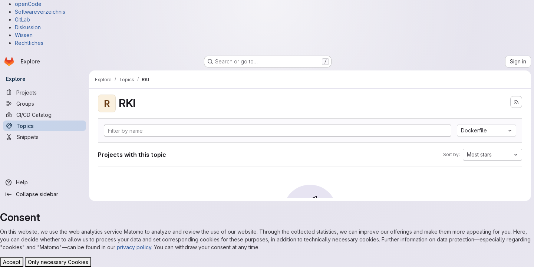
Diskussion (28, 27)
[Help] (44, 182)
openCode (28, 4)
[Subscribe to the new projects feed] (516, 102)
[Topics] (44, 126)
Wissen (24, 35)
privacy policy (134, 247)
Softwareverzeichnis (40, 12)
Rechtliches (29, 43)
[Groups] (44, 103)
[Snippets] (44, 137)
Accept (11, 262)
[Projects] (44, 92)
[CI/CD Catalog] (44, 114)
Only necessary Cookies (58, 262)
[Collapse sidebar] (44, 194)
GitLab (22, 19)
